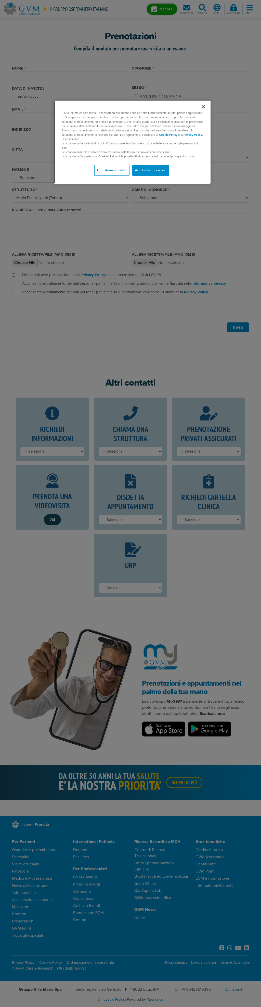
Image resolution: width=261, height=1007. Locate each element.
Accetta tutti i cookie (150, 170)
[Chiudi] (203, 106)
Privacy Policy (193, 135)
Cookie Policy (168, 135)
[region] (132, 142)
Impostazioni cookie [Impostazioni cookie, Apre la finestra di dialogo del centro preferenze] (112, 170)
